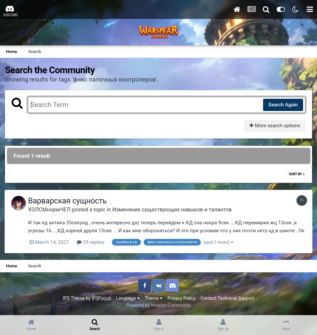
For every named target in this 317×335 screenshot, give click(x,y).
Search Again (282, 105)
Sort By (296, 174)
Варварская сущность (69, 201)
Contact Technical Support (227, 298)
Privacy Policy (181, 298)
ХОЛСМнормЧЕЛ (51, 209)
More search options (274, 126)
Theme (153, 298)
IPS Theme (74, 298)
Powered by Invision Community (158, 305)
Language (128, 298)
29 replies (92, 243)
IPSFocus (101, 298)
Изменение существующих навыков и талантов (173, 209)
